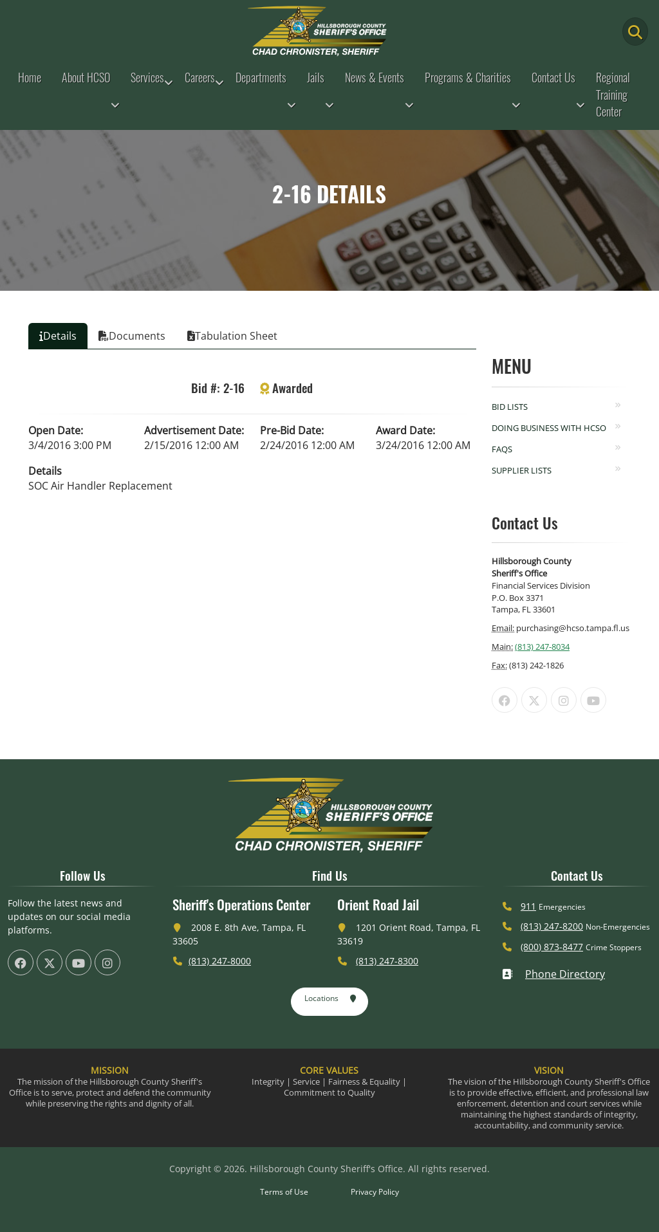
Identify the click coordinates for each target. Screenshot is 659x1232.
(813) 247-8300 (387, 961)
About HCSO (86, 77)
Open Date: (55, 430)
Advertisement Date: (194, 430)
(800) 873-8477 (552, 947)
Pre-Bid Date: (292, 430)
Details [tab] (58, 336)
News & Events (374, 77)
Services (147, 77)
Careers (200, 77)
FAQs (502, 449)
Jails (315, 77)
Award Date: (405, 430)
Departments (261, 77)
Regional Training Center (613, 94)
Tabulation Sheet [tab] (232, 336)
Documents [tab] (131, 336)
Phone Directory (553, 974)
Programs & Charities (468, 77)
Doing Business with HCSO (549, 428)
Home (29, 77)
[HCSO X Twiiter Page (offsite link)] (534, 700)
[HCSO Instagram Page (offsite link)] (564, 700)
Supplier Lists (522, 470)
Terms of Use (284, 1191)
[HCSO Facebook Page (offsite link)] (504, 700)
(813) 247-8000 (220, 961)
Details (45, 471)
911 (528, 906)
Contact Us (553, 77)
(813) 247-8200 (552, 926)
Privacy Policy (375, 1191)
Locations (330, 999)
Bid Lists (510, 406)
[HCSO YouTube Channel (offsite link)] (593, 700)
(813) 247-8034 (542, 646)
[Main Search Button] (635, 31)
